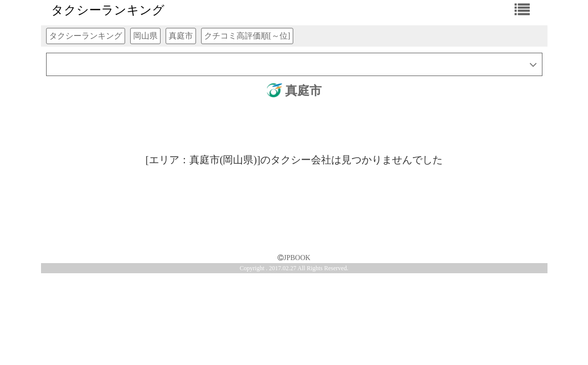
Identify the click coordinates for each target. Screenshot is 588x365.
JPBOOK (294, 258)
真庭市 (294, 90)
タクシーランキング (108, 10)
